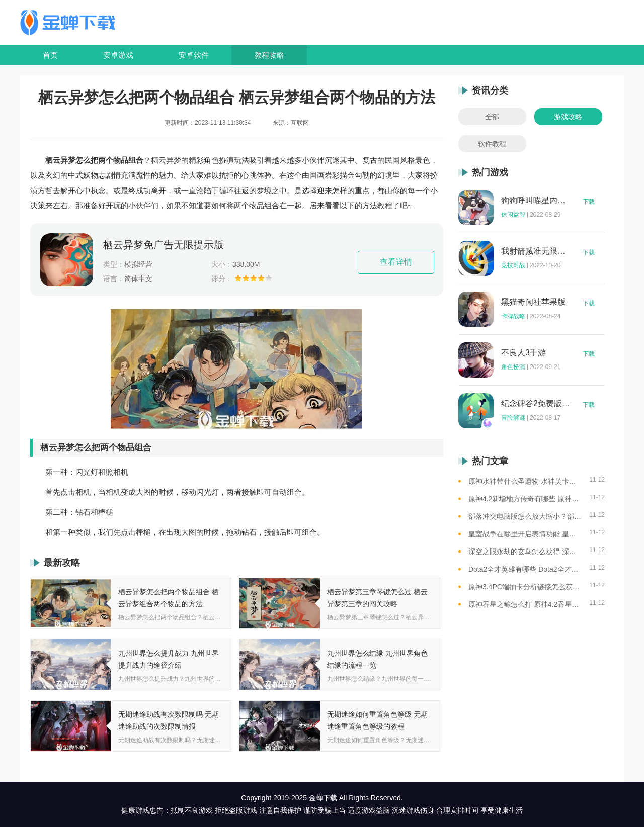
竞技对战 (513, 265)
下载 (589, 201)
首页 (50, 55)
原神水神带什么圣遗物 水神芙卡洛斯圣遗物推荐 (525, 481)
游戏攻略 (568, 117)
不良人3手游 (523, 353)
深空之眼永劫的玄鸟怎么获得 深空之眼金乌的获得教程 (525, 551)
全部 (492, 117)
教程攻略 (269, 55)
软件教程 (492, 144)
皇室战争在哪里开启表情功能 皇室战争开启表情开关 (525, 534)
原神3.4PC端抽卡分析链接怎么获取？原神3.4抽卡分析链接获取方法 (525, 587)
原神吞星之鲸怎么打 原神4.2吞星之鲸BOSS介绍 (525, 604)
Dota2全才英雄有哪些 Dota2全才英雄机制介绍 (525, 569)
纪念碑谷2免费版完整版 (536, 404)
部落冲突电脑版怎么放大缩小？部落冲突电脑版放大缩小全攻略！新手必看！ (525, 516)
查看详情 (396, 262)
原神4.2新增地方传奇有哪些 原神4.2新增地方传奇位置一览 (525, 499)
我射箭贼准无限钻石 (536, 251)
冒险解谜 (513, 417)
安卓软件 (194, 55)
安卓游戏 (118, 55)
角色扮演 (513, 367)
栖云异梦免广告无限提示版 (163, 244)
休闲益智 (513, 214)
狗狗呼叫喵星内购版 (536, 201)
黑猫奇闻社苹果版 (533, 302)
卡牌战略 (513, 316)
